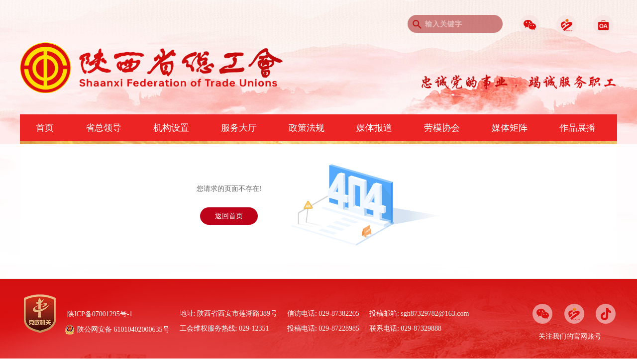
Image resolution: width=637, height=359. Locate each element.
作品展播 (577, 128)
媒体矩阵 (510, 128)
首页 (45, 128)
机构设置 (171, 128)
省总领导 (103, 128)
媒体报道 (374, 128)
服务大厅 (239, 128)
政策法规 (306, 128)
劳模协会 (442, 128)
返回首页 (229, 216)
